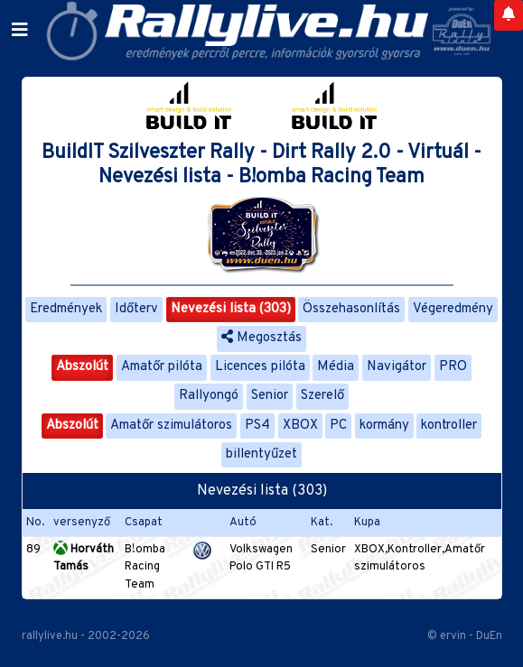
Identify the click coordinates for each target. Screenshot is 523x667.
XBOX (300, 425)
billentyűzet (261, 454)
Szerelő (322, 395)
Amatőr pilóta (161, 366)
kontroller (449, 425)
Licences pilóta (260, 366)
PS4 (257, 425)
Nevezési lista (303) (231, 309)
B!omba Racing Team (145, 567)
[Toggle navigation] (20, 30)
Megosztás (261, 338)
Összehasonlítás (351, 309)
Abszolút (82, 366)
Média (335, 366)
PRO (453, 366)
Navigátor (396, 366)
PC (338, 425)
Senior (269, 395)
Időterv (136, 309)
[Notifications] (508, 15)
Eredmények (66, 309)
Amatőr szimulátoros (171, 425)
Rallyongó (208, 395)
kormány (384, 425)
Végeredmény (453, 309)
